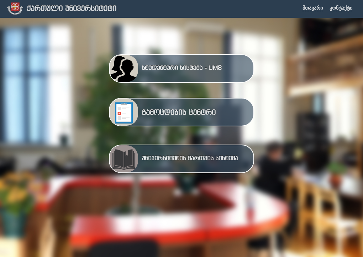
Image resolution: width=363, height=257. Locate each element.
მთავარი (312, 8)
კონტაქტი (341, 8)
